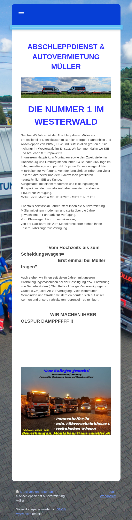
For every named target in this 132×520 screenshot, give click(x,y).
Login (112, 491)
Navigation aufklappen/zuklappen (66, 13)
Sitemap (47, 491)
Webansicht (108, 496)
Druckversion (28, 491)
